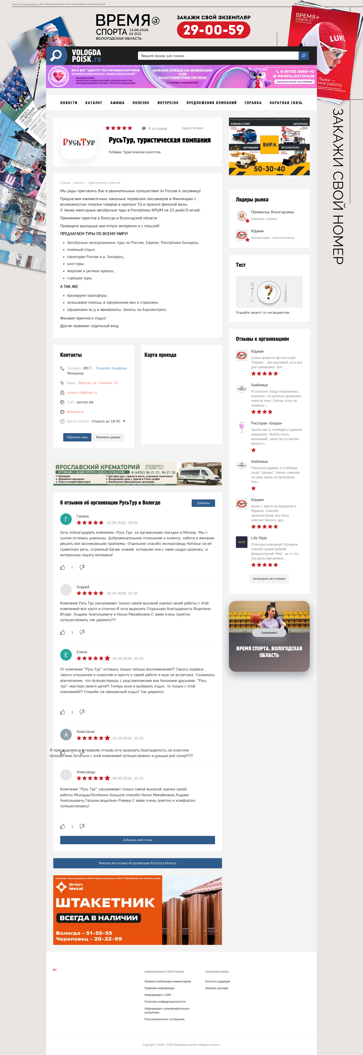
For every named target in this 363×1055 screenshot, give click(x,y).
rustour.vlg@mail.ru (82, 392)
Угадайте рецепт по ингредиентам (262, 312)
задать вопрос (192, 128)
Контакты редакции (217, 981)
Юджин (257, 231)
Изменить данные (108, 437)
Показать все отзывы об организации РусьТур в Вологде (137, 863)
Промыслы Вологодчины (272, 212)
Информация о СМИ (157, 995)
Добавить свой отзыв (137, 840)
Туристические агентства (142, 152)
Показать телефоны (111, 368)
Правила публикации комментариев (167, 981)
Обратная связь (77, 437)
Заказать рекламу (216, 988)
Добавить (203, 503)
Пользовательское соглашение (164, 1019)
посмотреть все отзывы (269, 578)
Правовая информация (159, 988)
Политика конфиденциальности (164, 1001)
